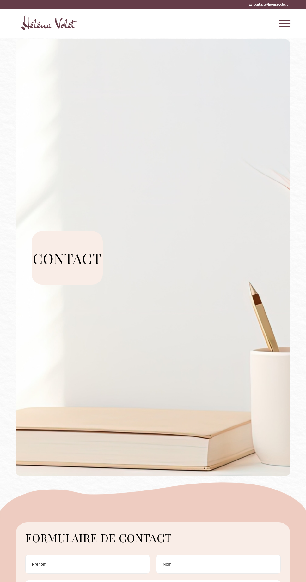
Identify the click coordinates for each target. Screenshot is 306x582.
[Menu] (281, 23)
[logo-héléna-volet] (48, 23)
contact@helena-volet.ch (272, 4)
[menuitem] (281, 23)
